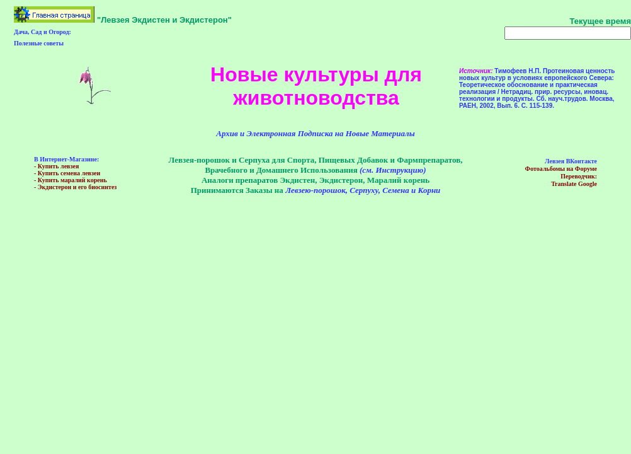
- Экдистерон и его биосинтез (75, 186)
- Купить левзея (56, 166)
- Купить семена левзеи (67, 173)
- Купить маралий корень (70, 180)
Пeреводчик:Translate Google (574, 180)
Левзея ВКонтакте (571, 161)
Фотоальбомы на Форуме (561, 168)
